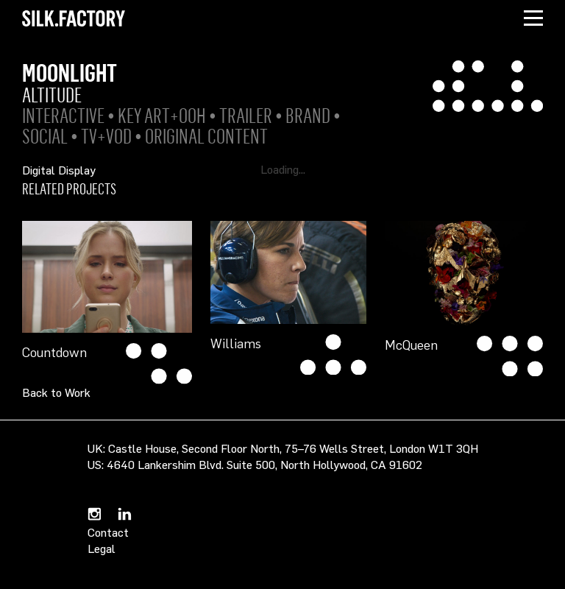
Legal (102, 548)
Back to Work (56, 392)
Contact (108, 532)
